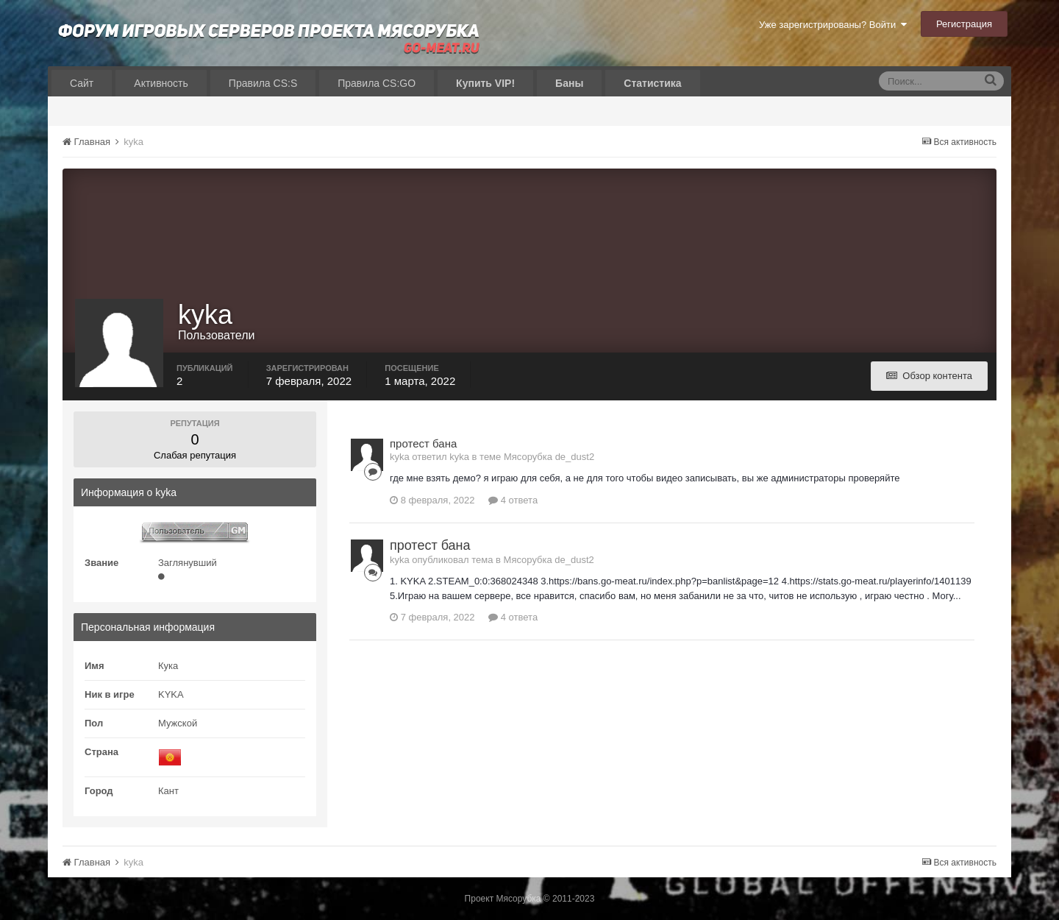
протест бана (423, 443)
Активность (161, 83)
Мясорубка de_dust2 (549, 456)
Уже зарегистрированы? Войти (833, 24)
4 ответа (513, 500)
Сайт (81, 83)
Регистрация (964, 23)
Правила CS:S (263, 83)
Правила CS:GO (377, 83)
